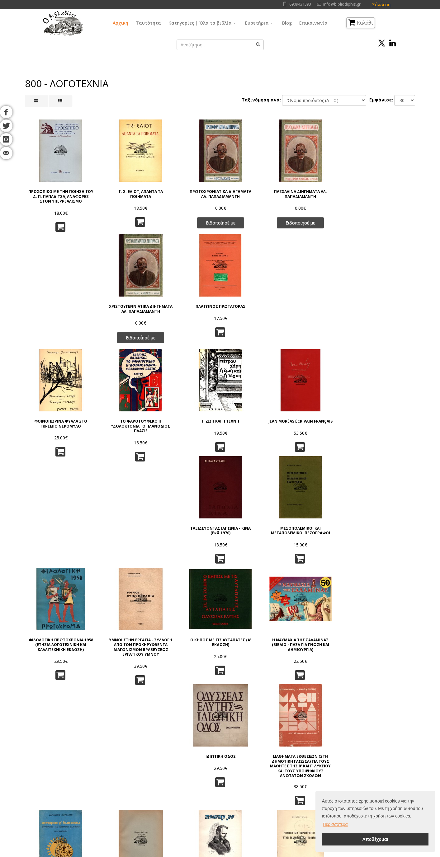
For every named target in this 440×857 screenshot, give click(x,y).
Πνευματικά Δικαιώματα (132, 771)
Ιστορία (257, 794)
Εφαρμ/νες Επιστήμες (271, 771)
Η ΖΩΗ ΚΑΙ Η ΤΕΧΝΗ (187, 299)
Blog (287, 23)
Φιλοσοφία (210, 771)
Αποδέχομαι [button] (375, 839)
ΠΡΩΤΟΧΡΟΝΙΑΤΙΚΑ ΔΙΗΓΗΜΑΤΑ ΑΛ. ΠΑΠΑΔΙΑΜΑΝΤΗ (187, 190)
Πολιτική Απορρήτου (129, 763)
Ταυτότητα (148, 23)
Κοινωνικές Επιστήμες (221, 786)
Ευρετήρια (257, 23)
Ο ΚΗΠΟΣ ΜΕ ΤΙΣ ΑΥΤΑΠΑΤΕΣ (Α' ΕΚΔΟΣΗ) (186, 412)
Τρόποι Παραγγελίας (129, 778)
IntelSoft (291, 853)
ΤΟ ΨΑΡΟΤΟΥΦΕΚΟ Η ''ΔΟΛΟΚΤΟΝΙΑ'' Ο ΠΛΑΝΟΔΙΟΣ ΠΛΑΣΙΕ (120, 304)
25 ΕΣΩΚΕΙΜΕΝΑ (319, 528)
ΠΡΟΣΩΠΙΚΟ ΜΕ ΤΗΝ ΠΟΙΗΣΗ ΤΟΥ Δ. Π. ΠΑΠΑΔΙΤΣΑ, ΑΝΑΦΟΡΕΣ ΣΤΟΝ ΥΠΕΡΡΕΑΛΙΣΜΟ (54, 192)
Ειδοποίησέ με (186, 221)
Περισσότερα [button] (335, 824)
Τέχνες (257, 778)
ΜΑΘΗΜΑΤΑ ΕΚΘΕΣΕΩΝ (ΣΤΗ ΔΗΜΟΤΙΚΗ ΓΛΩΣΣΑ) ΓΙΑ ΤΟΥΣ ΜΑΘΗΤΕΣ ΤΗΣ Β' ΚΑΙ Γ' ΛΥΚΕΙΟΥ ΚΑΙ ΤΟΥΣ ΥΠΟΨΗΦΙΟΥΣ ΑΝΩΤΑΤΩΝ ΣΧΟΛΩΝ (386, 419)
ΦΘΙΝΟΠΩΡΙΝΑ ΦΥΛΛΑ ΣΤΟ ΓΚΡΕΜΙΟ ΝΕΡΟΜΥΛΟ (54, 302)
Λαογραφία (210, 794)
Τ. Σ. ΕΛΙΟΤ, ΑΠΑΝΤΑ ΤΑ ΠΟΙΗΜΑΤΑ (120, 187)
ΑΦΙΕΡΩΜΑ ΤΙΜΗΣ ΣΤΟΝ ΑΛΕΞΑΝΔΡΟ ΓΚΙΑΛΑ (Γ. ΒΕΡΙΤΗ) (186, 533)
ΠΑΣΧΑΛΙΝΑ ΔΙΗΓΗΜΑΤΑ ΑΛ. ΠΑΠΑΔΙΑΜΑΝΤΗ (253, 187)
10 (259, 699)
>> (284, 699)
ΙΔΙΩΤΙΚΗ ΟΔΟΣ (320, 409)
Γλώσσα (258, 755)
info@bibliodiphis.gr (342, 4)
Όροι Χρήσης (122, 755)
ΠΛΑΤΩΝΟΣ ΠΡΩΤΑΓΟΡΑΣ (386, 185)
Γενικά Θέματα (213, 763)
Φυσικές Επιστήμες (269, 763)
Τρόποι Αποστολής (127, 786)
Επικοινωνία (313, 23)
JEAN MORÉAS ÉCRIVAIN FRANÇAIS (253, 302)
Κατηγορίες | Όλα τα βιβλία (200, 23)
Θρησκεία (208, 778)
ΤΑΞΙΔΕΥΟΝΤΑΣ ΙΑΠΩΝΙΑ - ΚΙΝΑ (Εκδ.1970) (320, 302)
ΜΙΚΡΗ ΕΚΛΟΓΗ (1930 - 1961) (120, 531)
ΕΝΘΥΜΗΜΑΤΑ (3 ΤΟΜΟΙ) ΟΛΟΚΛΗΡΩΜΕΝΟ (386, 646)
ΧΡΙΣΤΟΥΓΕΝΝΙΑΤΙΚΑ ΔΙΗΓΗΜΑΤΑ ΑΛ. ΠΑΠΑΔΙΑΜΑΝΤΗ (319, 190)
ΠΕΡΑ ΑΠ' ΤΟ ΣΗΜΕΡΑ (120, 643)
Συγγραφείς (59, 771)
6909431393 (300, 4)
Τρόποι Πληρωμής (126, 794)
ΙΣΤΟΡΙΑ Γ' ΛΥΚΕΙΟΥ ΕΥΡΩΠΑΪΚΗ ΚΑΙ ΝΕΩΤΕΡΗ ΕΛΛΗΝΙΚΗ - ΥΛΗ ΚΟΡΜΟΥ (53, 533)
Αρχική (120, 23)
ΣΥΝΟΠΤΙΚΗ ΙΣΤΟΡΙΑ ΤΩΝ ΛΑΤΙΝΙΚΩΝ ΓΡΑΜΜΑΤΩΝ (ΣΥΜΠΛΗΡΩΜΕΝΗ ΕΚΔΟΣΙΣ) (386, 536)
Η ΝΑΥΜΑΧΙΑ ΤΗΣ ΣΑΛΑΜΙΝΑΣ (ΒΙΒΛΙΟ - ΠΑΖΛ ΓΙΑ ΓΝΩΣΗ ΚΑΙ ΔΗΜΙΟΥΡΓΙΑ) (253, 417)
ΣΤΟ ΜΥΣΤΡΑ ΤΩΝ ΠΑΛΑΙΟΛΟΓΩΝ (186, 646)
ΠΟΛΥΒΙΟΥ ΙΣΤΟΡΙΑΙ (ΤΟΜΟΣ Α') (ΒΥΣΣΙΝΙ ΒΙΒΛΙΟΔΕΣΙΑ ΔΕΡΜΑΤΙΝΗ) (54, 648)
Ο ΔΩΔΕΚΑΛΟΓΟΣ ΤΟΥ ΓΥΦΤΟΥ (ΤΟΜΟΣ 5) (319, 646)
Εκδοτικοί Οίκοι (63, 778)
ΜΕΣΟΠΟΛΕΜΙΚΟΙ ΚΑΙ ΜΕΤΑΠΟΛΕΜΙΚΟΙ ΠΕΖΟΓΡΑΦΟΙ (386, 304)
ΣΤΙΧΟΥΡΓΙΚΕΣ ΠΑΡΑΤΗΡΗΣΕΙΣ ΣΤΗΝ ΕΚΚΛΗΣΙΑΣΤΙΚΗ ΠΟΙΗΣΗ (253, 533)
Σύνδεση (381, 4)
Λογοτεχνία (262, 786)
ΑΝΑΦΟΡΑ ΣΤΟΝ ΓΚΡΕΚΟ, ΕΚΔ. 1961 (253, 646)
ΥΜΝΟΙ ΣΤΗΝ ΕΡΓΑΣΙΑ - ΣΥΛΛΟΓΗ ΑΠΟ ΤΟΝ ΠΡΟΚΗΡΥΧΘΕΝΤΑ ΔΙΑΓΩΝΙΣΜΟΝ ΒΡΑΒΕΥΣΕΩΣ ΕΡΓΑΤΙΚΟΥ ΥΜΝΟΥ (120, 419)
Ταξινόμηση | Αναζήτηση (133, 802)
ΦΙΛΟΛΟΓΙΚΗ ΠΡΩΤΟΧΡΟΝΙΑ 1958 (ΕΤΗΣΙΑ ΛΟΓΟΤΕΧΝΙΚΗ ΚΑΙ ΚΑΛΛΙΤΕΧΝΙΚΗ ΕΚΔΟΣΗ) (53, 417)
